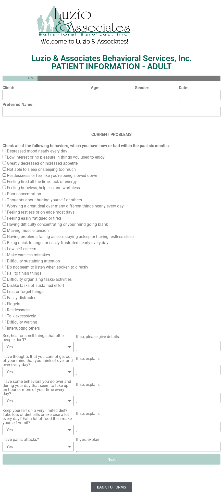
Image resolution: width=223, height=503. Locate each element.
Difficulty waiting (22, 322)
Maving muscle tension (28, 230)
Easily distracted (21, 297)
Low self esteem (21, 248)
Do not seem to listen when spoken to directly (47, 267)
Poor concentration (24, 193)
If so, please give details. (98, 337)
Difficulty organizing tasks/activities (39, 279)
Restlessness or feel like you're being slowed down (52, 175)
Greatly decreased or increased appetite (42, 163)
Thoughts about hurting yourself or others (44, 200)
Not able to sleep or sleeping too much (41, 169)
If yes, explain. (89, 440)
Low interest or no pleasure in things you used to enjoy (56, 157)
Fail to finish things (24, 273)
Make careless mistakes (28, 255)
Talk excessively (21, 316)
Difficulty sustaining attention (33, 261)
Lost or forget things (25, 291)
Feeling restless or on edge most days (41, 212)
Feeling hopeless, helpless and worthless (43, 187)
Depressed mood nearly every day (37, 151)
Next (111, 459)
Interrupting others (23, 328)
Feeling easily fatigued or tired (34, 218)
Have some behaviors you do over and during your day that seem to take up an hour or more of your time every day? (37, 388)
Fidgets (13, 303)
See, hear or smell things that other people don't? (34, 338)
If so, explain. (88, 359)
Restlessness (18, 310)
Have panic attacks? (21, 440)
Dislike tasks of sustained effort (35, 285)
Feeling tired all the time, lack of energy (42, 181)
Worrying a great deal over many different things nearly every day (65, 206)
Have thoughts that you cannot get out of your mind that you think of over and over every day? (38, 361)
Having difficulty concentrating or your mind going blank (57, 224)
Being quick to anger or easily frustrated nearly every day (57, 242)
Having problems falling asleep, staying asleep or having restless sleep (70, 236)
